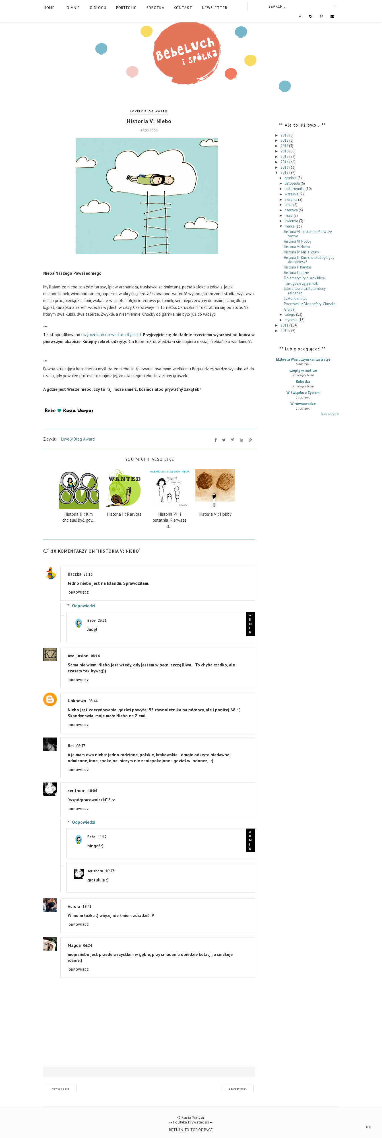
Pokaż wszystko (330, 414)
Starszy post (238, 1089)
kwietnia (292, 220)
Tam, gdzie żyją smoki (301, 283)
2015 (284, 156)
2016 (284, 151)
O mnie (73, 7)
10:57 (109, 871)
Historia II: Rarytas (298, 267)
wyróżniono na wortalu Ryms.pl (112, 334)
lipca (289, 204)
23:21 (102, 620)
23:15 (88, 574)
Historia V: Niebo (297, 246)
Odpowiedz (79, 592)
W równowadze (303, 403)
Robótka (155, 7)
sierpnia (291, 199)
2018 (284, 140)
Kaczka (74, 574)
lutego (290, 314)
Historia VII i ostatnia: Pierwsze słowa (308, 234)
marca (290, 226)
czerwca (292, 210)
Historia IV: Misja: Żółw (301, 252)
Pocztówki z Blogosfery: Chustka (310, 303)
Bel (71, 745)
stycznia (291, 319)
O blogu (98, 7)
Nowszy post (60, 1089)
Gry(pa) (290, 309)
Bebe (91, 620)
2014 (284, 162)
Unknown (77, 700)
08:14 (95, 656)
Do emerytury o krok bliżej (305, 278)
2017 (284, 145)
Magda (74, 945)
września (292, 194)
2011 (284, 325)
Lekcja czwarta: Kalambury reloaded (305, 291)
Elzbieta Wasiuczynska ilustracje (303, 359)
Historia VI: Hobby (297, 241)
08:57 (80, 745)
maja (289, 215)
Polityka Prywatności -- (193, 1122)
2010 (284, 330)
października (295, 188)
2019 (284, 135)
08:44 (92, 701)
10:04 (92, 790)
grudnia (291, 177)
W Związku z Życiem (302, 392)
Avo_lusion (78, 655)
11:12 (102, 837)
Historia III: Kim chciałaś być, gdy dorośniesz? (309, 260)
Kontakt (183, 7)
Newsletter (214, 7)
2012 (284, 172)
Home (49, 7)
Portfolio (126, 7)
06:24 (87, 945)
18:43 (86, 906)
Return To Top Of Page (191, 1129)
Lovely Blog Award (149, 111)
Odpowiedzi (83, 605)
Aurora (74, 906)
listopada (293, 183)
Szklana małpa (295, 298)
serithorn (77, 790)
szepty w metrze (303, 370)
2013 (284, 167)
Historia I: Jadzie (296, 272)
